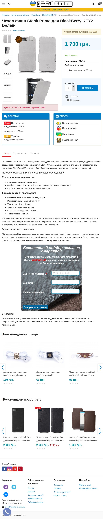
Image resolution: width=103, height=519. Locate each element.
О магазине (58, 485)
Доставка (31, 492)
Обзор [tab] (6, 153)
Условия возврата (35, 499)
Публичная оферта (35, 502)
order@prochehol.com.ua (15, 507)
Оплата (31, 488)
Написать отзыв (19, 30)
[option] (18, 365)
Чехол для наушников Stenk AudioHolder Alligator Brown (82, 373)
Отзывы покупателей (62, 492)
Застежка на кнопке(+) (80, 70)
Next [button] (100, 368)
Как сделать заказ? (35, 495)
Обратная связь (60, 495)
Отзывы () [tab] (35, 153)
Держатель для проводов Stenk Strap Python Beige (15, 373)
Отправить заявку (35, 307)
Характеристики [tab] (19, 153)
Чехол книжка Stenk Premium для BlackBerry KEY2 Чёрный (50, 438)
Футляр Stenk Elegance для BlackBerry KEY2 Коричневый (83, 438)
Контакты (57, 488)
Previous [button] (2, 368)
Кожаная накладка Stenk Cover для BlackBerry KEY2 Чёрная (17, 438)
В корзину (87, 88)
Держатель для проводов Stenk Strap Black (48, 373)
